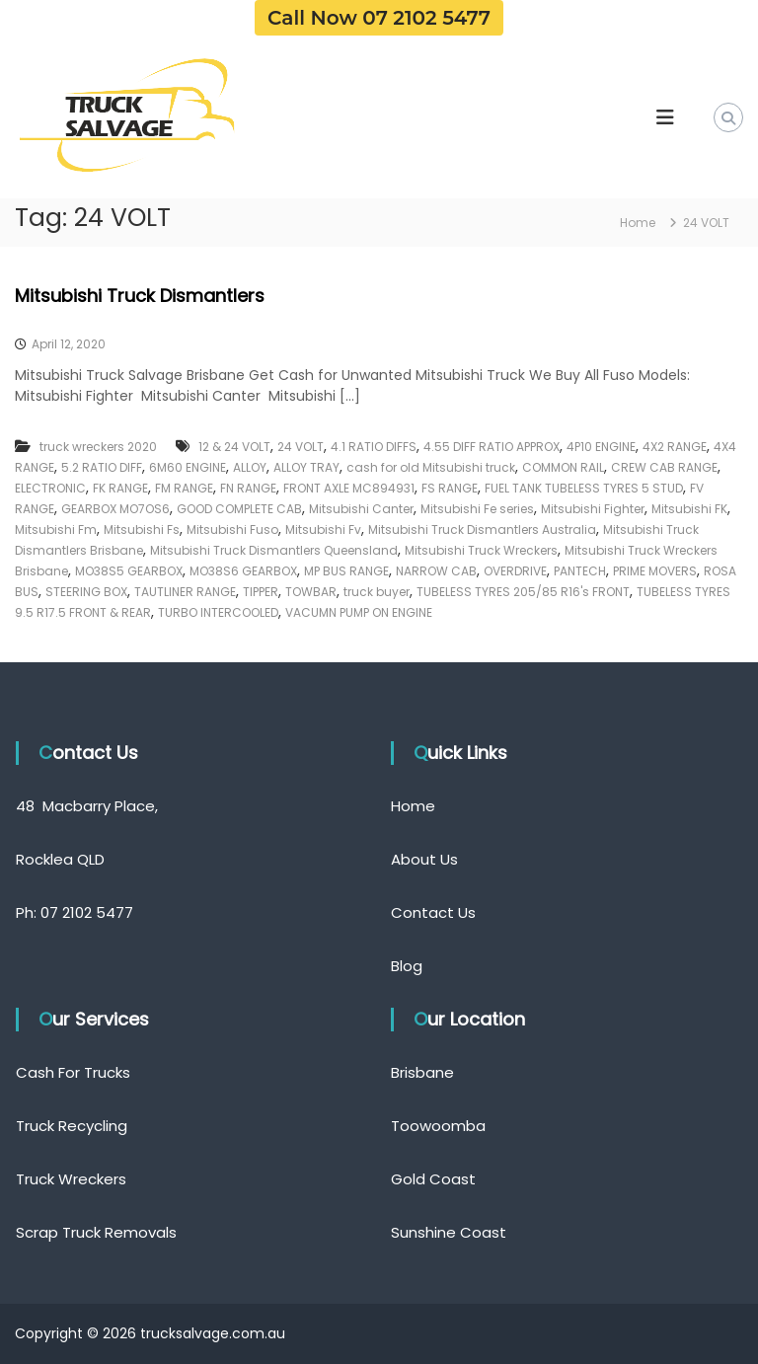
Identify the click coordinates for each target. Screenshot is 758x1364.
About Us (424, 859)
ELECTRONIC (50, 488)
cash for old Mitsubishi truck (430, 467)
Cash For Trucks (73, 1072)
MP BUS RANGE (346, 571)
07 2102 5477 (86, 912)
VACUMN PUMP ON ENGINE (358, 612)
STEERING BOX (86, 591)
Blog (406, 965)
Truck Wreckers (71, 1179)
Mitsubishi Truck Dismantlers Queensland (274, 550)
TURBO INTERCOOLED (218, 612)
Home (413, 806)
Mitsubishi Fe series (477, 508)
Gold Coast (433, 1179)
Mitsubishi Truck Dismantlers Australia (482, 529)
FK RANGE (120, 488)
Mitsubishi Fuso (232, 529)
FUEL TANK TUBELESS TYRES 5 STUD (584, 488)
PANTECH (580, 571)
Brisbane (422, 1072)
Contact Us (433, 912)
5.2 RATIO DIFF (101, 467)
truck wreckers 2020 (98, 446)
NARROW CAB (436, 571)
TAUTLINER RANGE (185, 591)
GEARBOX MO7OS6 (115, 508)
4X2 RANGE (675, 446)
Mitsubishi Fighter (592, 508)
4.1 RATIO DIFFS (374, 446)
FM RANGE (184, 488)
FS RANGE (449, 488)
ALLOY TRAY (306, 467)
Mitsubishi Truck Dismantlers (140, 295)
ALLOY (249, 467)
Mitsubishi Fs (142, 529)
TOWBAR (311, 591)
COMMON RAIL (563, 467)
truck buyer (376, 591)
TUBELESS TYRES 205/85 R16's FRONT (523, 591)
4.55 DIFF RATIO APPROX (491, 446)
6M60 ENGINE (187, 467)
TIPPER (260, 591)
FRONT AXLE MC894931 (349, 488)
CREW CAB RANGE (664, 467)
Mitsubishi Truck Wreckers (481, 550)
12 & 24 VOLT (234, 446)
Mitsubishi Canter (361, 508)
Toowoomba (438, 1125)
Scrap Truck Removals (96, 1232)
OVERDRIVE (515, 571)
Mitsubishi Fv (323, 529)
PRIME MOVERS (655, 571)
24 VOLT (300, 446)
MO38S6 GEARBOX (243, 571)
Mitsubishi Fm (56, 529)
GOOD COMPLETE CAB (239, 508)
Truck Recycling (71, 1125)
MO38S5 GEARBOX (129, 571)
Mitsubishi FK (689, 508)
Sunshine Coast (448, 1232)
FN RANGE (248, 488)
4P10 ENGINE (601, 446)
